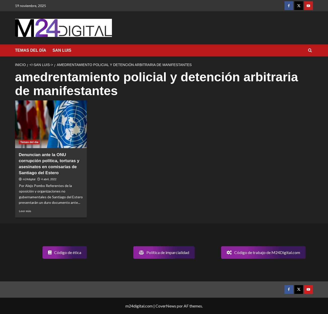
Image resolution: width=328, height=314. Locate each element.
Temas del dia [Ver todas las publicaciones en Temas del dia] (29, 142)
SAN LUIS (62, 50)
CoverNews (165, 305)
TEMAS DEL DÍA (30, 50)
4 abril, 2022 (49, 179)
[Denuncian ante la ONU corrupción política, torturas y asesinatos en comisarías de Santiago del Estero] (51, 124)
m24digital (29, 179)
